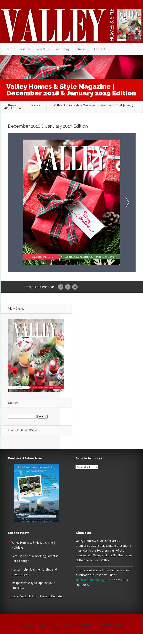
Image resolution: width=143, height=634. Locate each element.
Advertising (62, 49)
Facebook (68, 287)
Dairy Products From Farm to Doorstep (37, 596)
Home (11, 49)
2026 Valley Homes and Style (101, 624)
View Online (44, 49)
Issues (35, 105)
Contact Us (100, 49)
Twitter (75, 287)
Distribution (82, 49)
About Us (25, 49)
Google (61, 287)
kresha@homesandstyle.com (94, 580)
